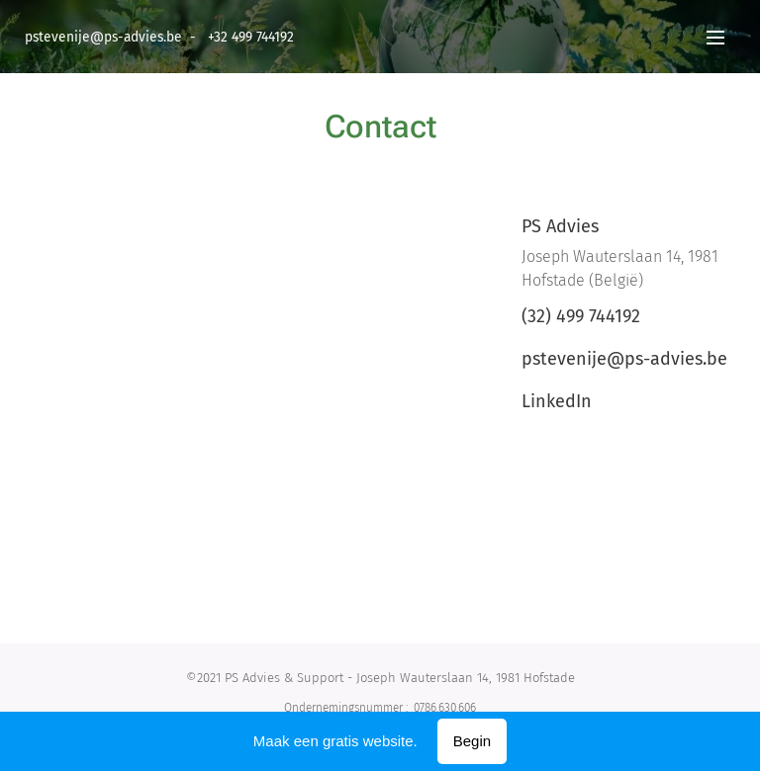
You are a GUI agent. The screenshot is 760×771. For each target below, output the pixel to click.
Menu (715, 38)
